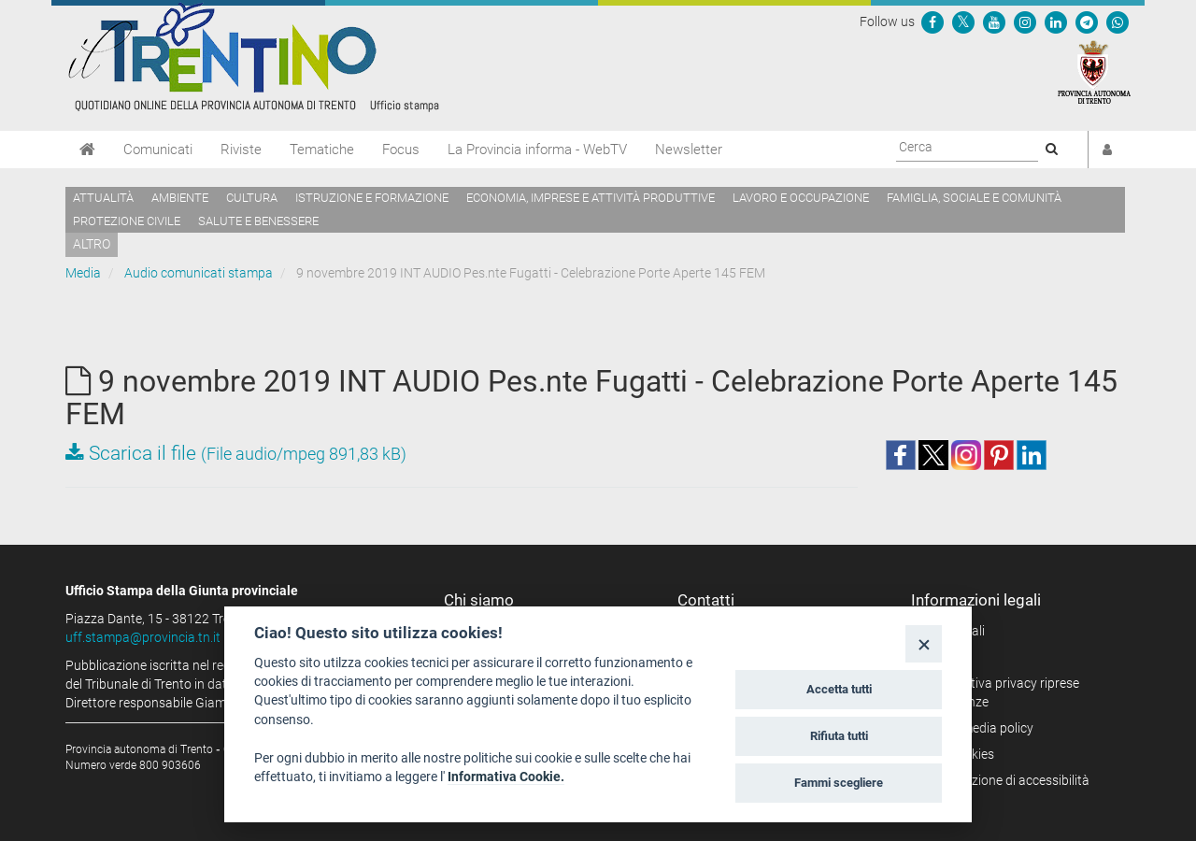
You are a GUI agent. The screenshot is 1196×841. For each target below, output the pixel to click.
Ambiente (179, 198)
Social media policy (978, 727)
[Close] (923, 643)
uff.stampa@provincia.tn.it (143, 637)
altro (91, 243)
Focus (401, 149)
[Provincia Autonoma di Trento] (1094, 71)
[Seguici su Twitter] (963, 21)
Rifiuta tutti (839, 736)
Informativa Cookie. (506, 776)
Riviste (241, 149)
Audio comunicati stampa (198, 272)
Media (83, 272)
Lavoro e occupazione (801, 198)
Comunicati (157, 149)
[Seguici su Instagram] (1025, 21)
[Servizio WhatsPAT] (1117, 21)
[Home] (87, 149)
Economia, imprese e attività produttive (590, 198)
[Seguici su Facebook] (932, 21)
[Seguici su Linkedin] (1056, 21)
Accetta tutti (839, 689)
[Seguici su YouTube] (994, 21)
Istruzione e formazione (371, 198)
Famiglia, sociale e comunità (974, 198)
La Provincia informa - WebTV (537, 149)
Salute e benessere (258, 221)
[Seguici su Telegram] (1087, 21)
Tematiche (322, 149)
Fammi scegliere (838, 783)
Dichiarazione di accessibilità (1006, 780)
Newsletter (688, 149)
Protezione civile (126, 221)
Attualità (103, 198)
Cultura (252, 198)
